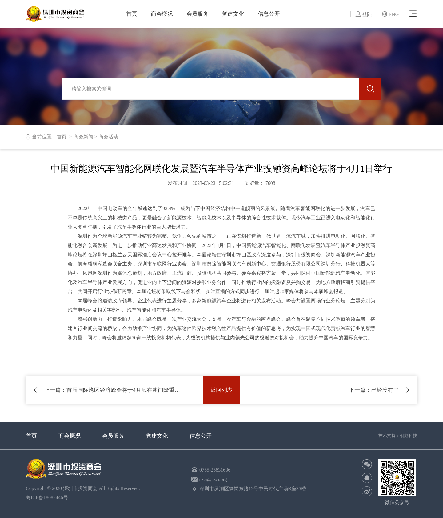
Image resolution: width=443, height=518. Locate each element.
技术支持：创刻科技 (397, 435)
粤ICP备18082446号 (48, 497)
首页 (131, 14)
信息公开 (269, 14)
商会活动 (108, 136)
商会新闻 (83, 136)
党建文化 (233, 14)
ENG (390, 14)
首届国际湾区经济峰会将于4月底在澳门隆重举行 (114, 390)
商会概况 (162, 14)
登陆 (363, 14)
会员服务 (197, 14)
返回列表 (221, 390)
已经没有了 (374, 390)
